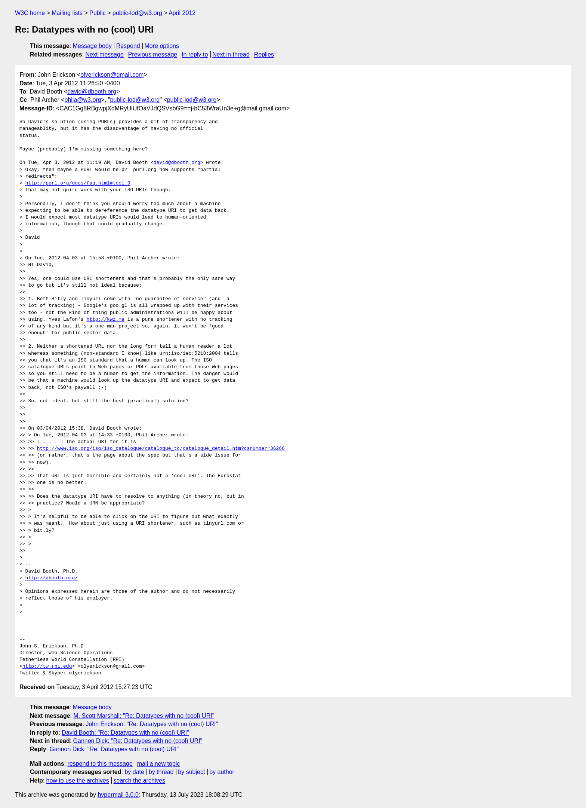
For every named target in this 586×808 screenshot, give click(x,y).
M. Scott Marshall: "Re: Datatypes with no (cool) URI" (144, 716)
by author (221, 772)
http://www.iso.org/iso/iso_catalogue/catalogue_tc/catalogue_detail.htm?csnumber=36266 (161, 448)
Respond (128, 46)
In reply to (195, 54)
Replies (264, 54)
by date (134, 772)
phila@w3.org (83, 100)
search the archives (140, 780)
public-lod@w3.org (137, 13)
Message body (92, 46)
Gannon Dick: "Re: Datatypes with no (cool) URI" (138, 741)
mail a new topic (158, 763)
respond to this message (99, 763)
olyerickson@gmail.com (112, 74)
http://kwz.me (105, 319)
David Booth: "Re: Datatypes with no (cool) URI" (125, 732)
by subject (191, 772)
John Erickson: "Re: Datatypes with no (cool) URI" (152, 724)
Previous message (153, 54)
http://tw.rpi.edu (47, 666)
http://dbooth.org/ (51, 578)
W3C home (30, 13)
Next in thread (231, 54)
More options (162, 46)
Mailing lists (67, 13)
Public (97, 13)
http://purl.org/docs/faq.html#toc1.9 (77, 183)
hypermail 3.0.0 (118, 795)
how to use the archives (77, 780)
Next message (105, 54)
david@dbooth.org (91, 91)
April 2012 (182, 13)
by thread (161, 772)
